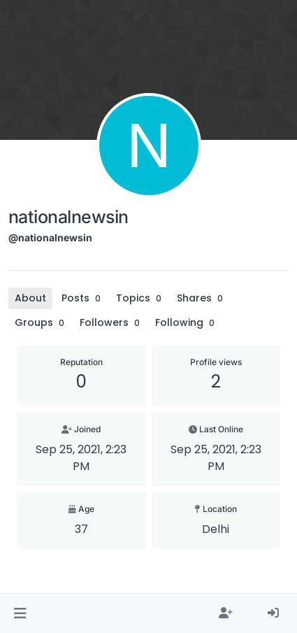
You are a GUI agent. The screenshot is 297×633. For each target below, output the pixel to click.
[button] (20, 613)
